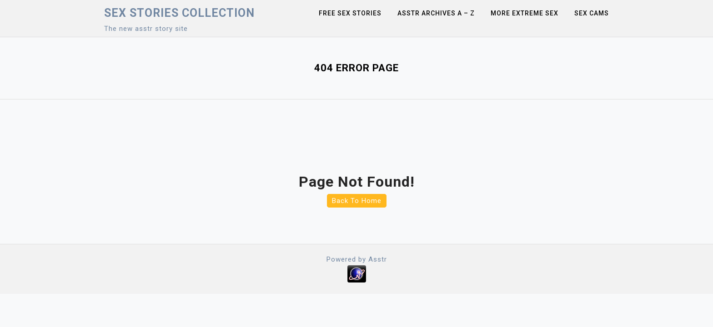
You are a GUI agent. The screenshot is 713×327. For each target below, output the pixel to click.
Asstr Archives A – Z (436, 13)
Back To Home (357, 201)
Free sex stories (350, 13)
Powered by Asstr (356, 259)
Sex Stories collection (179, 13)
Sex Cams (591, 13)
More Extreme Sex (524, 13)
